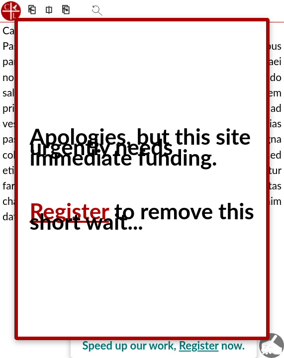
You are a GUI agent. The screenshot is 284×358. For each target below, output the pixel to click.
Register (199, 345)
